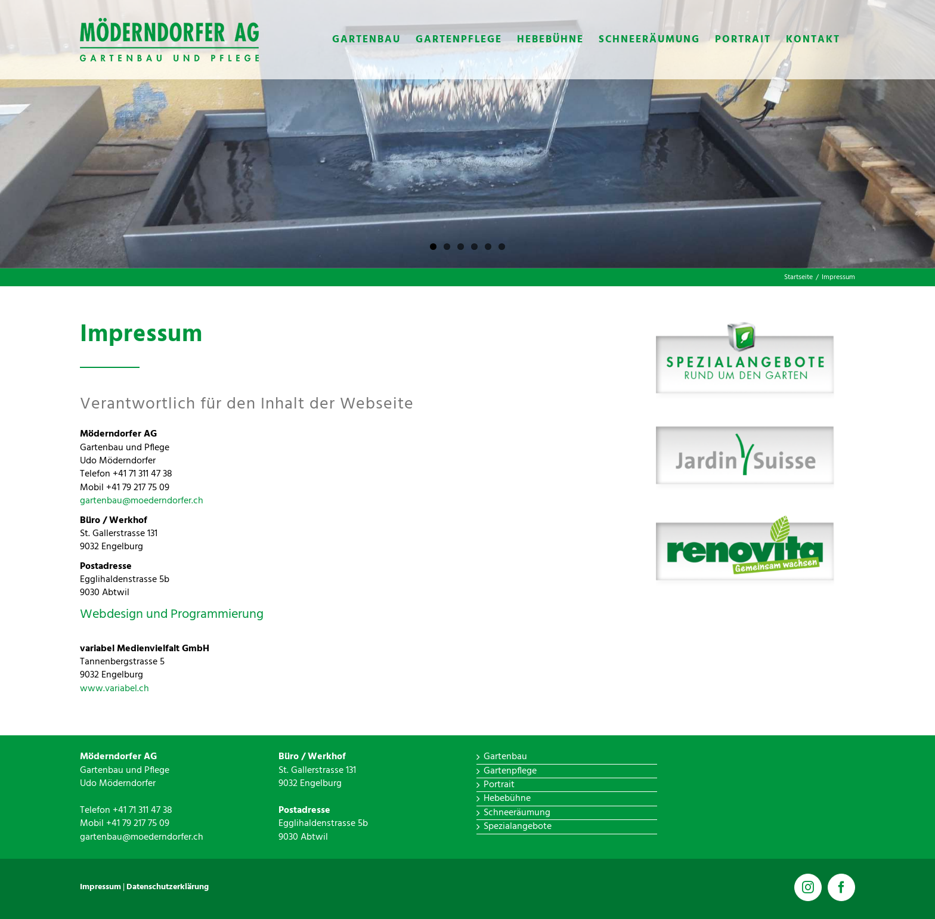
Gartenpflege (510, 771)
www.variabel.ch (114, 689)
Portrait (499, 784)
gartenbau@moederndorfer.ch (141, 501)
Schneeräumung (517, 812)
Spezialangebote (518, 826)
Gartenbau (505, 756)
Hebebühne (507, 798)
